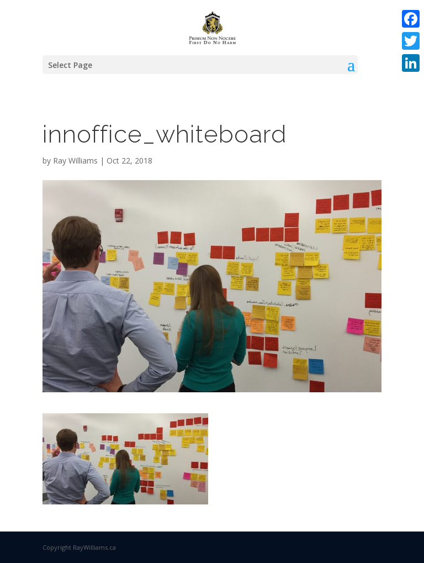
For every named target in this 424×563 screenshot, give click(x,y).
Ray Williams (75, 160)
